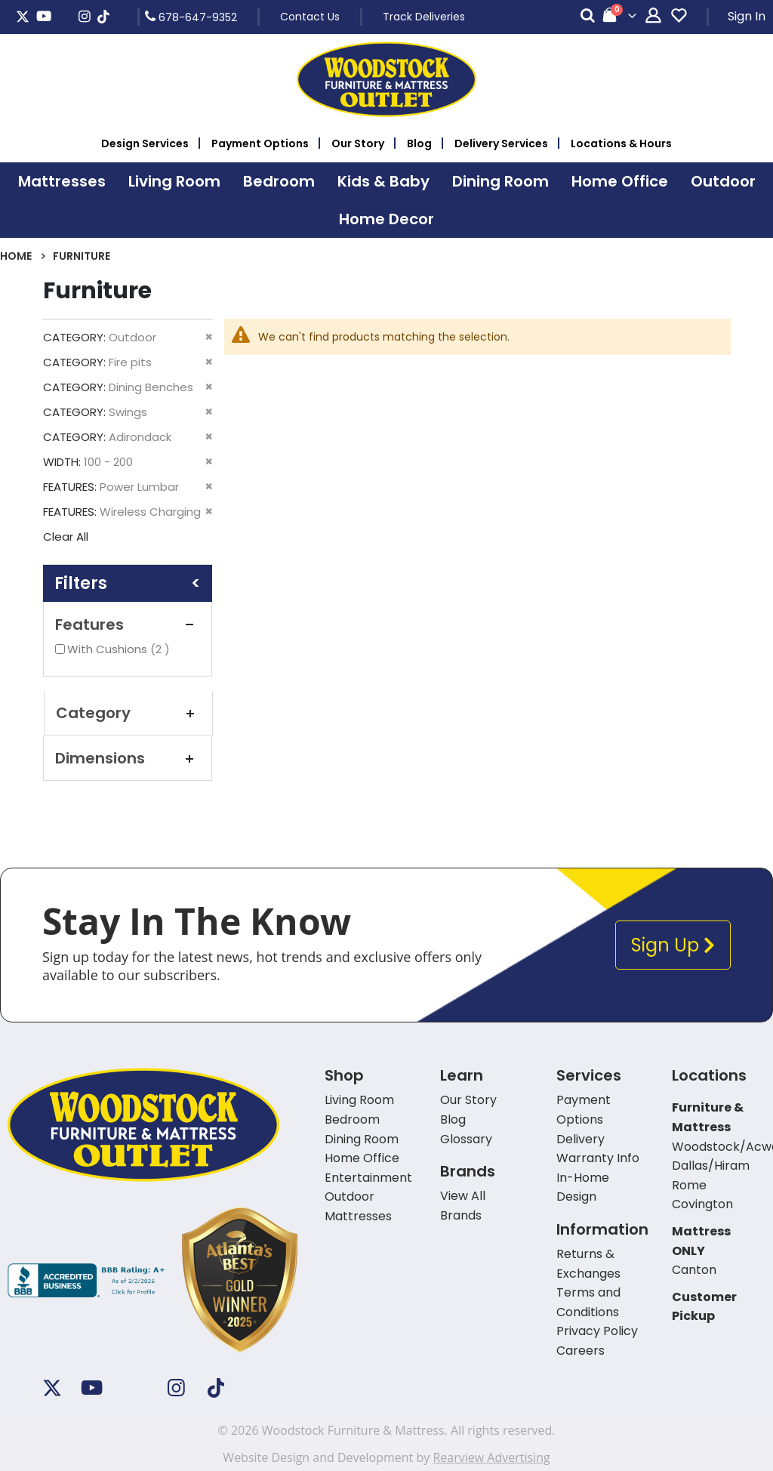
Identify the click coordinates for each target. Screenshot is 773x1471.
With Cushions (120, 649)
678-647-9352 (191, 16)
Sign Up (673, 945)
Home (16, 256)
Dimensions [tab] (127, 758)
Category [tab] (128, 712)
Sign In (746, 16)
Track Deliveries (424, 16)
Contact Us (310, 16)
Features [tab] (127, 624)
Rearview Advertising (491, 1457)
